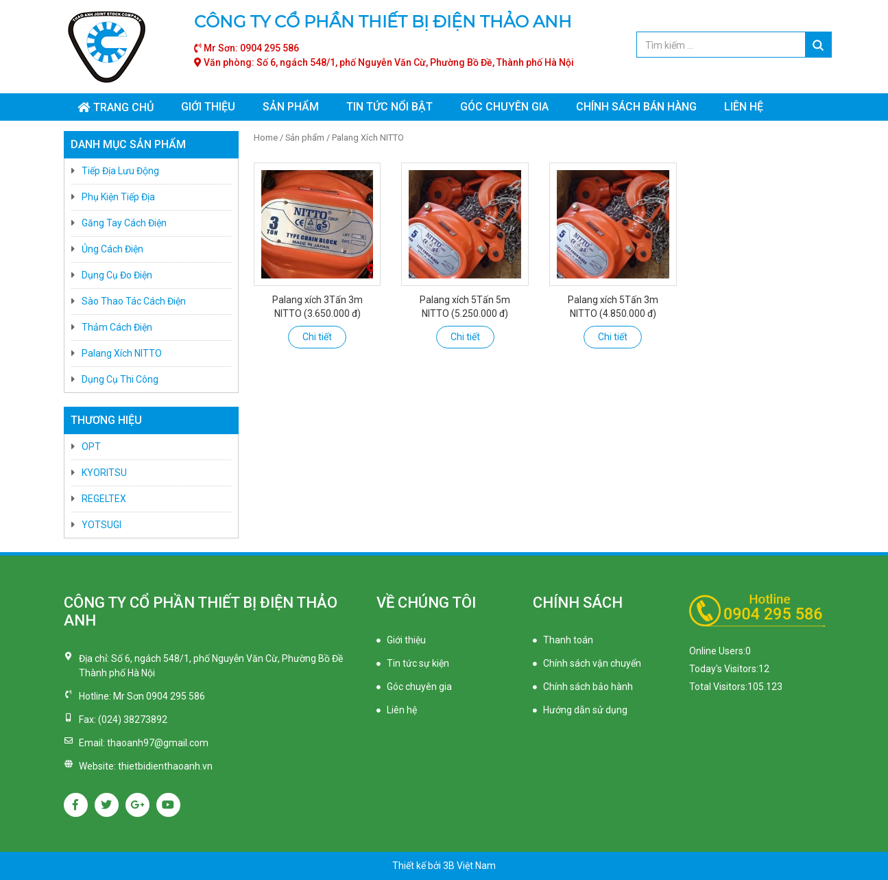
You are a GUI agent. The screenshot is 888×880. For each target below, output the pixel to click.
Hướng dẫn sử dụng (585, 709)
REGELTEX (104, 498)
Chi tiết (317, 336)
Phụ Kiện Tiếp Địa (118, 196)
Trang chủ (123, 107)
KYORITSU (104, 472)
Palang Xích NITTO (122, 353)
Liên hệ (743, 106)
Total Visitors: (718, 686)
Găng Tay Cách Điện (124, 222)
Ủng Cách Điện (112, 248)
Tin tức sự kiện (418, 663)
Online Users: (717, 650)
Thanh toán (568, 639)
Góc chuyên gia (504, 106)
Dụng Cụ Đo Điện (117, 275)
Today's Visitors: (723, 668)
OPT (91, 446)
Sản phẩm (291, 106)
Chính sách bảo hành (588, 686)
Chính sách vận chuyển (592, 663)
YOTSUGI (101, 524)
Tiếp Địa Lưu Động (120, 170)
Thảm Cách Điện (117, 327)
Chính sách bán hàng (636, 106)
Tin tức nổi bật (389, 106)
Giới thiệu (208, 106)
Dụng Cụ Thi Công (120, 379)
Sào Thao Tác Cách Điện (134, 301)
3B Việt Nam (469, 865)
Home (266, 137)
